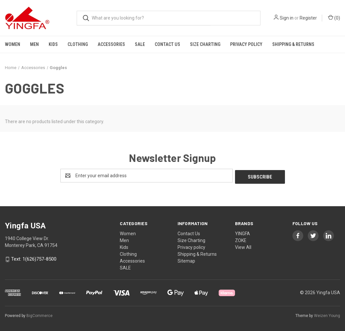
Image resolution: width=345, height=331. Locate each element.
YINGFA (242, 232)
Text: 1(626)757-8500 (33, 258)
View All (243, 246)
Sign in (286, 18)
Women (12, 44)
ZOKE (240, 239)
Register (308, 18)
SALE (140, 44)
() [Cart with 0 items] (334, 18)
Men (34, 44)
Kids (53, 44)
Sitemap (186, 259)
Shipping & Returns (293, 44)
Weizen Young (327, 314)
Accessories (111, 44)
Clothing (78, 44)
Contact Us (167, 44)
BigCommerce (39, 314)
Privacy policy (246, 44)
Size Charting (205, 44)
